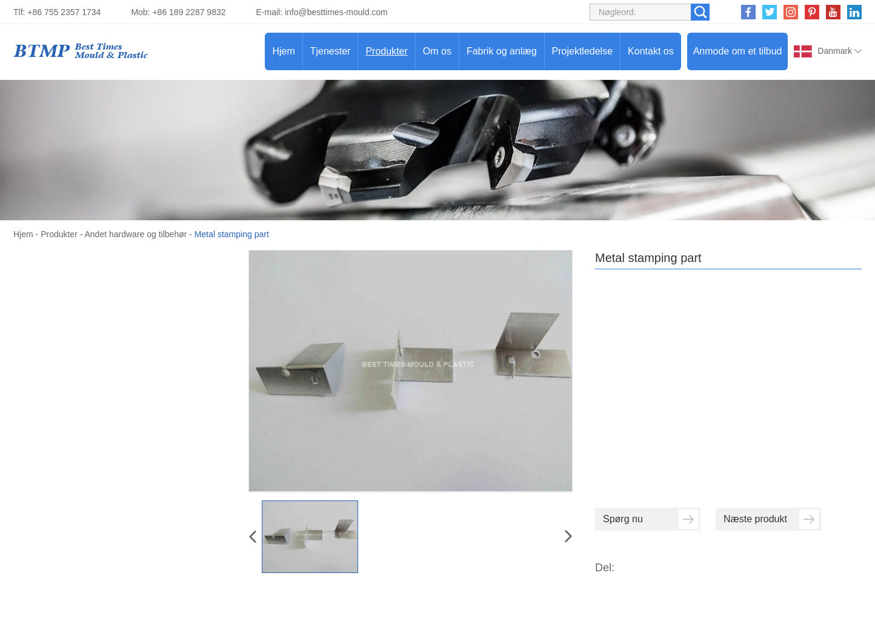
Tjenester (330, 51)
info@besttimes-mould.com (336, 12)
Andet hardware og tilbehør (136, 234)
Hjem (283, 51)
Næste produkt (771, 519)
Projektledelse (582, 51)
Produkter (386, 51)
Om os (437, 51)
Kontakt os (651, 51)
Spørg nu (650, 519)
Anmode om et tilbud (737, 51)
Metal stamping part (232, 234)
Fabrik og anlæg (502, 51)
